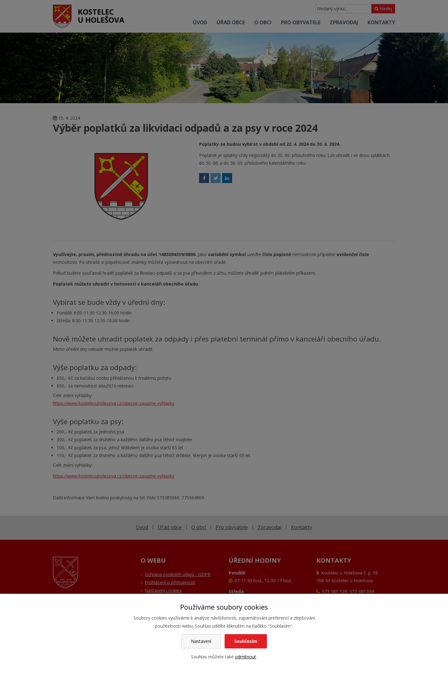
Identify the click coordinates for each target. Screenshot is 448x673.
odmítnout (245, 657)
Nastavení (201, 641)
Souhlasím (245, 641)
